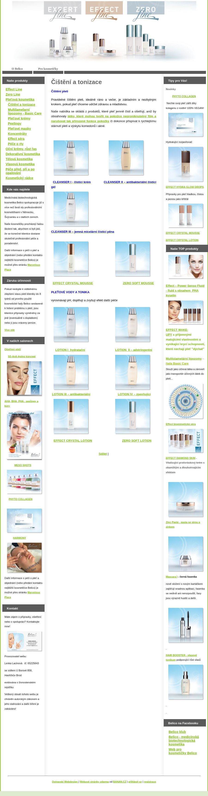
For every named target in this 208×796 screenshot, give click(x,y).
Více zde (10, 330)
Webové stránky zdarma (94, 781)
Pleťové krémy (19, 118)
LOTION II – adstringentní (133, 350)
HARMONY (19, 538)
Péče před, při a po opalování (20, 171)
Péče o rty (16, 144)
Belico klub (177, 732)
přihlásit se (135, 781)
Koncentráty (17, 134)
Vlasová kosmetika (20, 164)
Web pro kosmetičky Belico (183, 751)
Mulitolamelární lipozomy (184, 358)
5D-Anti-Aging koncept (22, 356)
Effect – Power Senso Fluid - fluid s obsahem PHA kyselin (185, 290)
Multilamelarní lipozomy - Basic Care (25, 111)
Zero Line (13, 94)
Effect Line (14, 89)
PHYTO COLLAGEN (20, 499)
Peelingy (14, 123)
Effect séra (16, 139)
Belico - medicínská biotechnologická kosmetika (184, 740)
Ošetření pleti (13, 349)
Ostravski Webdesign (65, 781)
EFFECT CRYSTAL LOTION (182, 240)
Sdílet (103, 453)
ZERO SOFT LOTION (136, 440)
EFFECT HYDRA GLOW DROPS (185, 187)
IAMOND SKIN (186, 458)
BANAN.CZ (119, 781)
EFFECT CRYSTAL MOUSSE (183, 233)
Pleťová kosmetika (20, 99)
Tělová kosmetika (19, 159)
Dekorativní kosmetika (23, 154)
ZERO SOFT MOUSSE (138, 283)
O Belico (17, 68)
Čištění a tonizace (21, 104)
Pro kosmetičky (48, 68)
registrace (150, 781)
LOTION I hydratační (70, 350)
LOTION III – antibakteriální (71, 394)
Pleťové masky (19, 128)
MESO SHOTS (22, 465)
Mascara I (172, 576)
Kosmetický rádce (19, 178)
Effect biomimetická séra (181, 424)
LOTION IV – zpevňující (134, 394)
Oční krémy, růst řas (21, 149)
